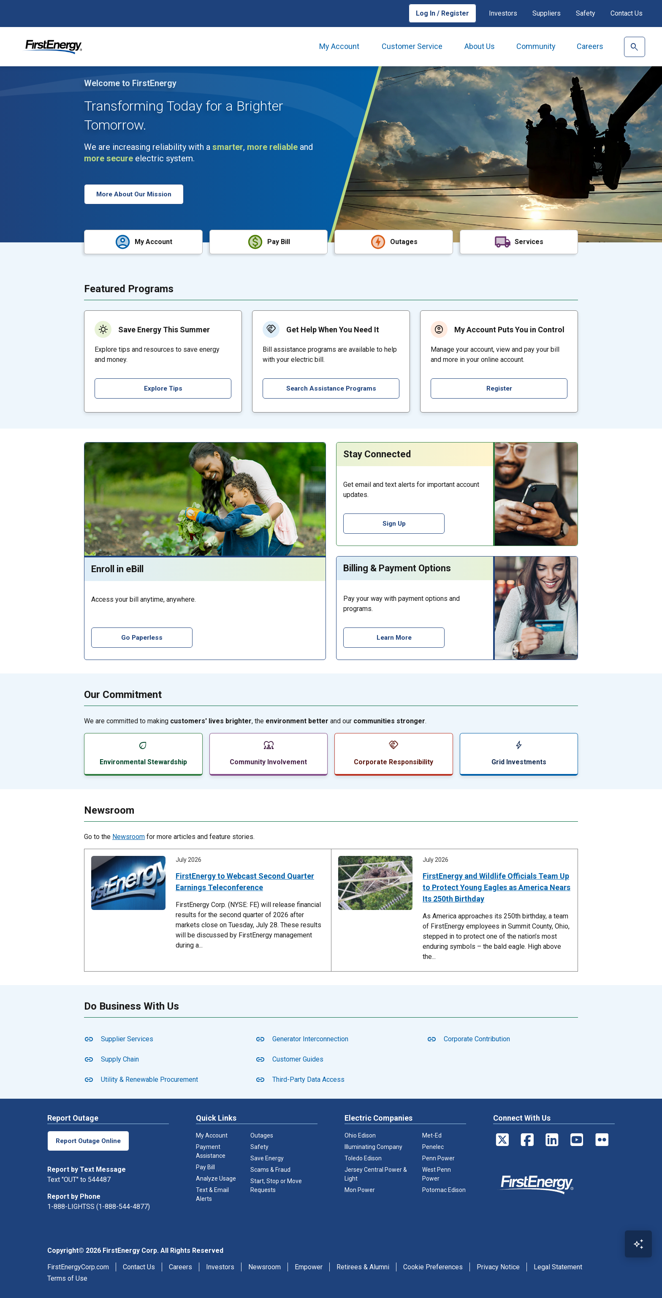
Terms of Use (67, 1278)
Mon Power (360, 1189)
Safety (585, 13)
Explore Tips (163, 387)
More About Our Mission (135, 194)
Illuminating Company (373, 1146)
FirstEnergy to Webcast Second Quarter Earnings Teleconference (245, 881)
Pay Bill (205, 1166)
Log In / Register (442, 13)
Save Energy (267, 1157)
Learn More (394, 637)
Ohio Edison (360, 1134)
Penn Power (438, 1157)
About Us (479, 46)
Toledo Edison (363, 1157)
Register (499, 387)
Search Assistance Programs (331, 387)
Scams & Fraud (270, 1168)
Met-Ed (432, 1134)
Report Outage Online (89, 1140)
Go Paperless (142, 637)
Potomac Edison (444, 1189)
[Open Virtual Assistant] (638, 1243)
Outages (261, 1134)
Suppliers (546, 13)
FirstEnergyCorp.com (78, 1266)
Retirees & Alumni (362, 1266)
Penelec (433, 1146)
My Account (339, 46)
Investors (503, 13)
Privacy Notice (498, 1266)
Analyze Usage (216, 1177)
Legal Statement (558, 1266)
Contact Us (626, 13)
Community (536, 46)
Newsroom (128, 836)
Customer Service (412, 46)
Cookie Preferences (433, 1266)
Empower (309, 1266)
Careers (590, 46)
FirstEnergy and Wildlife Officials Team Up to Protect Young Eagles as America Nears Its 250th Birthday (496, 886)
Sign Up (394, 523)
